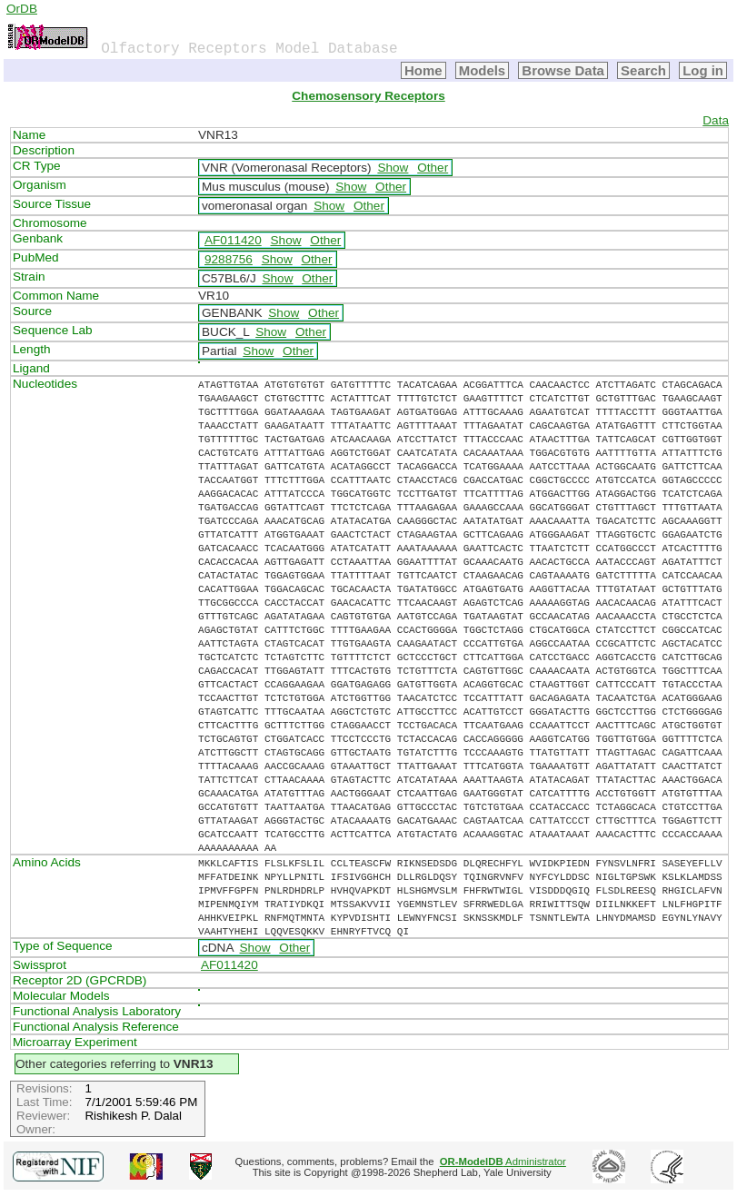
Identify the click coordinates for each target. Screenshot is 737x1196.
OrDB (21, 8)
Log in (702, 70)
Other (432, 167)
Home (423, 70)
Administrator (503, 1161)
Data (715, 120)
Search (643, 70)
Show (392, 167)
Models (482, 70)
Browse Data (563, 70)
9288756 (228, 259)
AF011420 (233, 240)
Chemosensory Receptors (368, 96)
